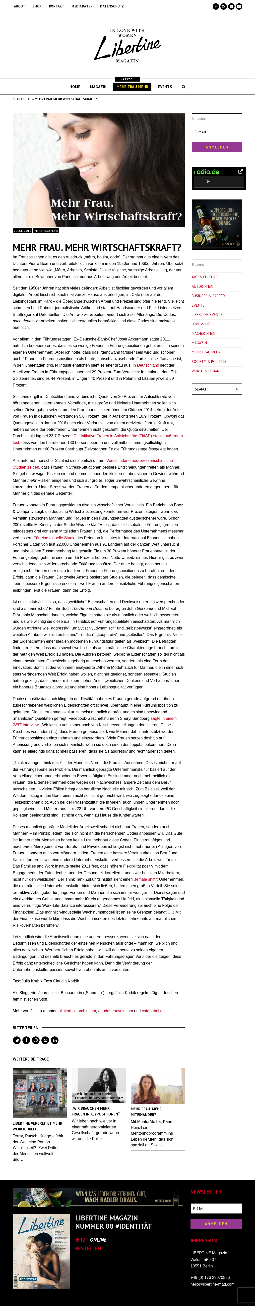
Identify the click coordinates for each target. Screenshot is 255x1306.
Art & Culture (205, 277)
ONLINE (98, 1239)
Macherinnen (203, 333)
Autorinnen (202, 286)
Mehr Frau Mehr (46, 231)
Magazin (199, 342)
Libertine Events (207, 314)
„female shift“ (145, 879)
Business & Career (208, 295)
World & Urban (205, 371)
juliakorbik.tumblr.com (77, 1011)
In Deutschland (145, 365)
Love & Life (202, 324)
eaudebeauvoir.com (115, 1011)
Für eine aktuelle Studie (54, 538)
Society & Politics (209, 361)
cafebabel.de (153, 1011)
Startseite (22, 99)
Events (198, 305)
